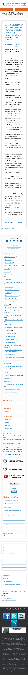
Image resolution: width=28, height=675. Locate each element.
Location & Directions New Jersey (10, 553)
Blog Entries (5, 560)
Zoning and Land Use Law (11, 392)
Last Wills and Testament (10, 342)
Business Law (7, 271)
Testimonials (6, 395)
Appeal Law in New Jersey (10, 503)
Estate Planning (8, 330)
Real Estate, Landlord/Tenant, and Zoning (13, 384)
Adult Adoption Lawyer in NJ (11, 500)
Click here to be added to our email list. (11, 454)
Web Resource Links (7, 581)
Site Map (4, 569)
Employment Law (9, 287)
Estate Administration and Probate (13, 327)
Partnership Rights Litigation (11, 295)
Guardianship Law (11, 41)
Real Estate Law (21, 608)
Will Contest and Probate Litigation (13, 375)
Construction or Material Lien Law (13, 389)
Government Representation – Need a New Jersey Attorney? (14, 507)
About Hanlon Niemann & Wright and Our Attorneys (12, 585)
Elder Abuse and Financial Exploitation (14, 319)
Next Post (20, 222)
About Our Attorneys (7, 544)
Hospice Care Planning (10, 339)
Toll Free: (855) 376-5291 (14, 248)
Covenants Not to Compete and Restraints (14, 282)
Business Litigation (8, 301)
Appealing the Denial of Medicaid (12, 307)
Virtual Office (5, 547)
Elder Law (8, 39)
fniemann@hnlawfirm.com (12, 207)
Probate (13, 228)
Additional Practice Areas (9, 256)
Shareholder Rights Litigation (11, 298)
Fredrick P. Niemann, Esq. (13, 44)
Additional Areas (8, 428)
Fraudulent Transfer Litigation (12, 289)
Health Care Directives (10, 336)
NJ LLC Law (8, 292)
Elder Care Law (8, 324)
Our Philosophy (6, 575)
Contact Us (5, 550)
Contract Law (8, 279)
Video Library (7, 411)
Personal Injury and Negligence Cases (13, 265)
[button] (14, 9)
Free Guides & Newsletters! (9, 566)
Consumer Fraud (9, 262)
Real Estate (7, 425)
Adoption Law (8, 259)
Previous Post (8, 222)
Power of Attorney (9, 354)
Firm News (6, 381)
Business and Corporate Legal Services (13, 274)
